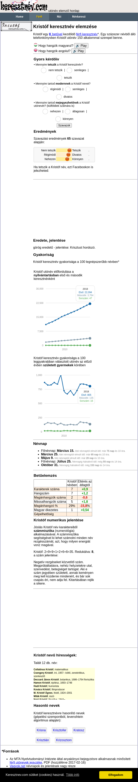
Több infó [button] (72, 774)
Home (19, 16)
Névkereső (79, 16)
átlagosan (78, 111)
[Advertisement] (16, 93)
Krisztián (43, 740)
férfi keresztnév (86, 34)
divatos (68, 96)
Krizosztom (64, 740)
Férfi (39, 16)
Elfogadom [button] (116, 774)
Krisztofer (59, 730)
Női (59, 16)
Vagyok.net (17, 766)
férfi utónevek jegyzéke (26, 762)
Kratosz (79, 730)
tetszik (68, 77)
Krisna (41, 730)
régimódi (55, 89)
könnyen (68, 118)
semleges (80, 70)
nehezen (55, 111)
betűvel (55, 34)
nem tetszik (55, 70)
